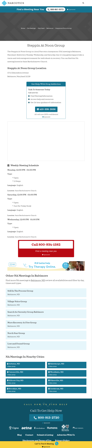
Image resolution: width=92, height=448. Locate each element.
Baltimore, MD (38, 280)
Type (9, 174)
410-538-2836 (46, 109)
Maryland (41, 28)
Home (23, 28)
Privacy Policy (62, 440)
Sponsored (46, 446)
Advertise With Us (66, 435)
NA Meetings (31, 28)
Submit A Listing (45, 435)
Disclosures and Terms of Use (37, 440)
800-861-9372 (56, 9)
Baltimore (50, 28)
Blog (19, 435)
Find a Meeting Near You (30, 9)
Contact (29, 435)
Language (11, 185)
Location (10, 191)
